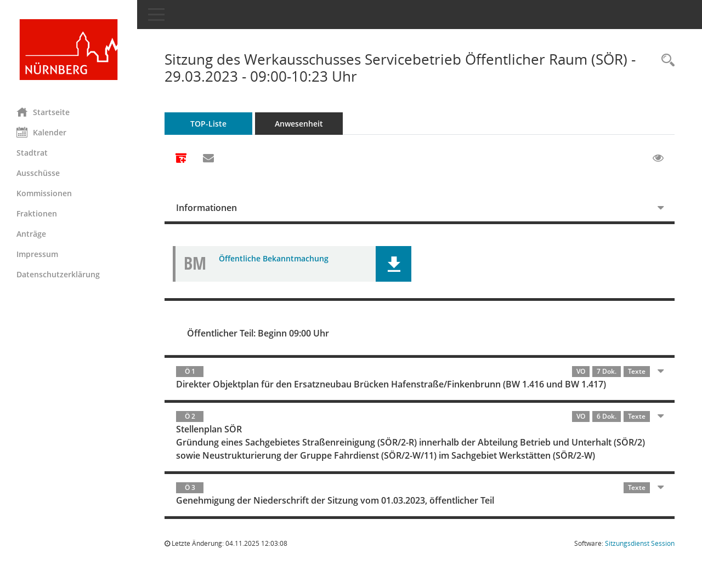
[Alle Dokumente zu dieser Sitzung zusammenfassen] (181, 159)
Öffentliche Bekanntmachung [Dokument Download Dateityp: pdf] (274, 258)
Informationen (206, 208)
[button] (393, 264)
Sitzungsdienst (640, 543)
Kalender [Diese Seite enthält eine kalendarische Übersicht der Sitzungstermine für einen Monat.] (41, 132)
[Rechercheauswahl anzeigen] (665, 61)
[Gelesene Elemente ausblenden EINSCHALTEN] (658, 158)
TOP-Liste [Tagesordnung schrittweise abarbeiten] (208, 123)
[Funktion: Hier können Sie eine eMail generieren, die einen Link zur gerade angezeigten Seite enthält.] (208, 158)
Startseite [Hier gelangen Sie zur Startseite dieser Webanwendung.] (43, 111)
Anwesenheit (299, 123)
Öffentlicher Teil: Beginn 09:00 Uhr (258, 333)
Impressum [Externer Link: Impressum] (37, 254)
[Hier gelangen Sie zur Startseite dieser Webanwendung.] (68, 49)
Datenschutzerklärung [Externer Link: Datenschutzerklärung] (58, 274)
